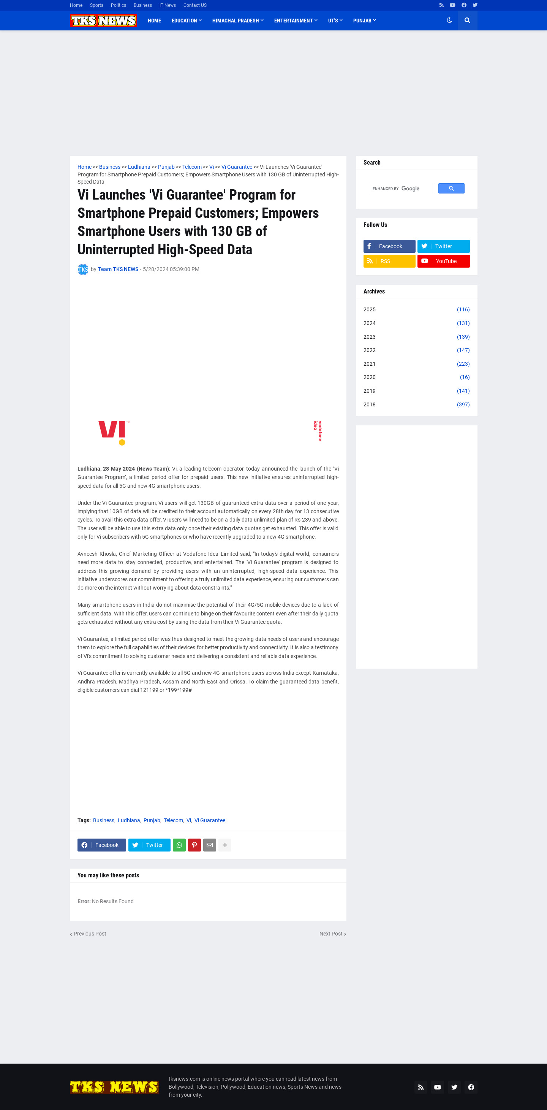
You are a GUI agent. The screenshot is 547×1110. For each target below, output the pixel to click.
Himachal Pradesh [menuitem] (235, 20)
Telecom (173, 820)
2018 (417, 405)
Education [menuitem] (184, 20)
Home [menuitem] (154, 20)
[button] (449, 20)
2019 (417, 391)
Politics (118, 5)
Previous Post (90, 934)
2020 (417, 377)
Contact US (195, 5)
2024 (417, 323)
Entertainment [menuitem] (293, 20)
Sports (96, 5)
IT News (168, 5)
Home (76, 5)
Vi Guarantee (209, 820)
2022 (417, 350)
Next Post (331, 934)
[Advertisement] (273, 93)
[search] (400, 188)
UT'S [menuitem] (333, 20)
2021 (417, 364)
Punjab (152, 820)
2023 (417, 337)
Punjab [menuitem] (362, 20)
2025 (417, 310)
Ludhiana (129, 820)
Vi (189, 820)
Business (143, 5)
